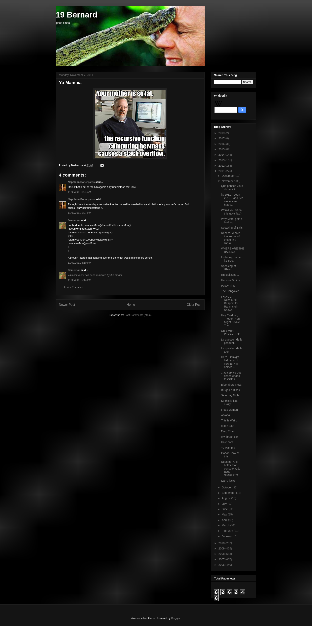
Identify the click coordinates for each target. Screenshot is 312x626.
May (225, 514)
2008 (221, 553)
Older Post (194, 304)
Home (131, 304)
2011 (221, 171)
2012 (221, 165)
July (224, 503)
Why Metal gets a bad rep (232, 220)
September (229, 492)
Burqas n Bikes (230, 390)
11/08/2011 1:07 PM (79, 212)
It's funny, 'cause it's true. (231, 259)
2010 (221, 543)
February (228, 530)
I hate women (229, 409)
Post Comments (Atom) (138, 314)
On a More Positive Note (230, 332)
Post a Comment (73, 287)
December (228, 175)
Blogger (175, 618)
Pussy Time (228, 285)
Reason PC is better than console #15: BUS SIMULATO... (230, 468)
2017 (221, 138)
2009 (221, 548)
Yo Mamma (228, 447)
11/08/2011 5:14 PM (79, 280)
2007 (221, 559)
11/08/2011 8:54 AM (79, 191)
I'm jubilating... (230, 274)
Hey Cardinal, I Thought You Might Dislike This (230, 320)
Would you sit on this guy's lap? (231, 212)
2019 (221, 133)
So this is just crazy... (229, 402)
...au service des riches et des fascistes (231, 376)
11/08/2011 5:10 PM (79, 262)
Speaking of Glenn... (228, 267)
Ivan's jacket (228, 480)
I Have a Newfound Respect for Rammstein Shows (229, 303)
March (226, 525)
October (227, 487)
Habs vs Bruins (230, 280)
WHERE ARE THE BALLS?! (232, 250)
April (225, 520)
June (225, 509)
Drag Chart (228, 431)
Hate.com (227, 442)
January (227, 536)
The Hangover (230, 291)
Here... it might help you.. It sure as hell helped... (230, 362)
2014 (221, 154)
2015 (221, 149)
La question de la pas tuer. (231, 341)
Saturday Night (230, 395)
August (226, 498)
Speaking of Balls (232, 227)
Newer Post (67, 304)
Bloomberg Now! (231, 384)
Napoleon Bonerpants (81, 182)
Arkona (225, 415)
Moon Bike (227, 425)
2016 (221, 144)
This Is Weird (229, 420)
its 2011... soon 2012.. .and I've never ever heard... (232, 199)
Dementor (74, 220)
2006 (221, 564)
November (228, 181)
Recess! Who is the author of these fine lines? (230, 238)
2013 (221, 160)
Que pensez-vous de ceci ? (232, 187)
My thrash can (230, 436)
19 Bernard (76, 14)
